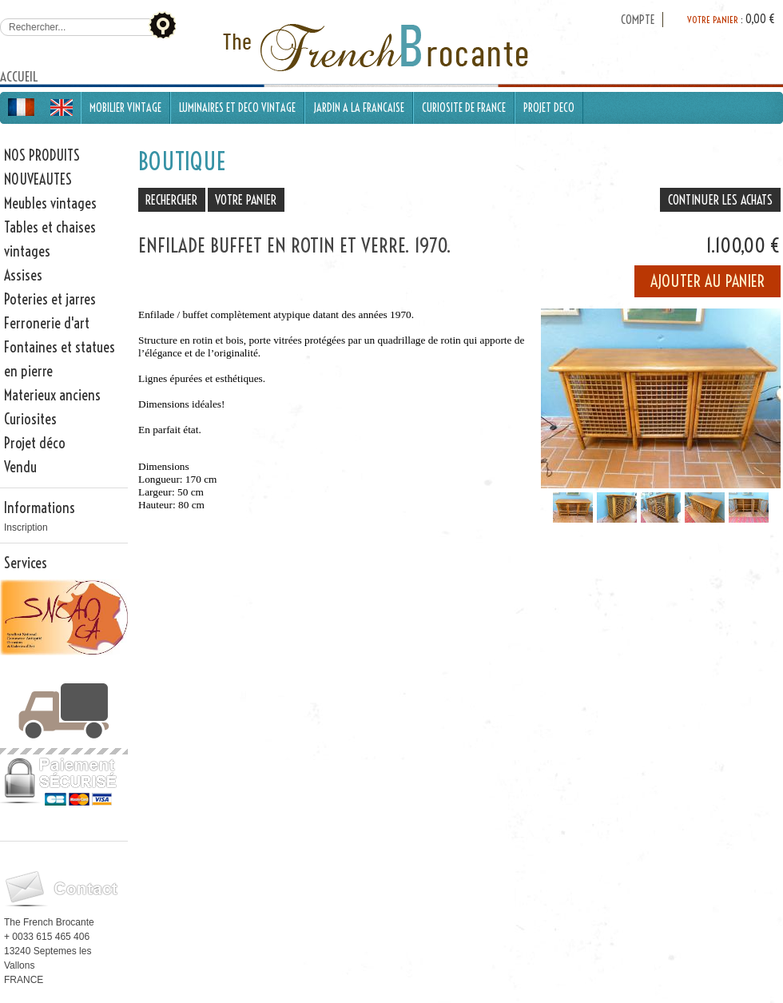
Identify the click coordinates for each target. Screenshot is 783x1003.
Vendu (20, 467)
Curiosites (30, 419)
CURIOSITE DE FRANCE (464, 108)
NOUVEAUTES (38, 179)
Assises (23, 275)
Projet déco (35, 443)
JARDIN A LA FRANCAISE (358, 108)
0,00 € (760, 19)
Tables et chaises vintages (50, 239)
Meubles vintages (50, 203)
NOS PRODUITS (42, 155)
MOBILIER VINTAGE (125, 108)
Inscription (26, 527)
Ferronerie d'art (46, 323)
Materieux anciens (52, 395)
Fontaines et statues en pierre (59, 359)
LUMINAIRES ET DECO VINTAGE (237, 108)
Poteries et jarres (50, 299)
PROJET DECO (548, 108)
